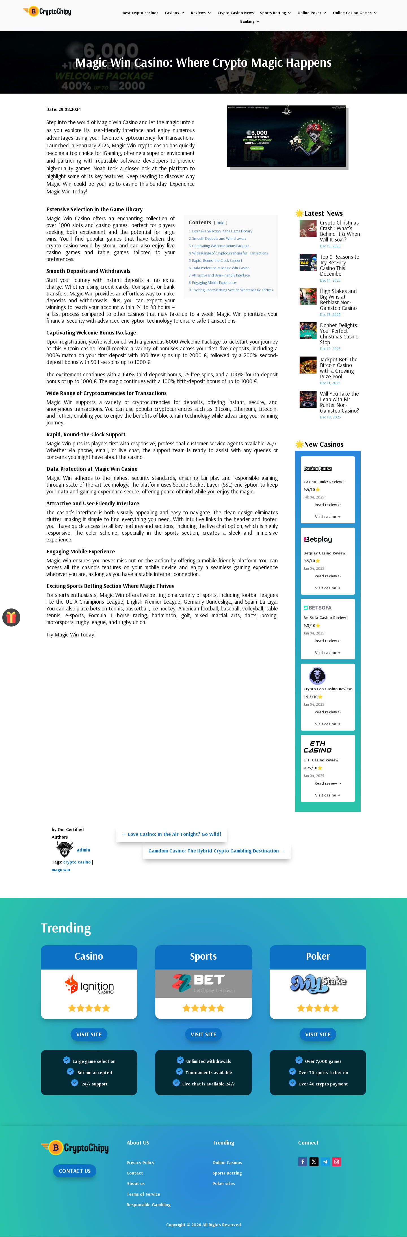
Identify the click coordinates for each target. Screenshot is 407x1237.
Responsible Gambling (148, 1204)
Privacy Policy (140, 1162)
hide (220, 222)
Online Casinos (227, 1162)
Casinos (172, 13)
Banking (247, 21)
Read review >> (328, 504)
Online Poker (309, 13)
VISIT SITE (89, 1034)
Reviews (198, 13)
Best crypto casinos (141, 13)
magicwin (61, 869)
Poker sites (224, 1183)
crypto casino (77, 862)
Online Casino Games (352, 13)
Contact (135, 1173)
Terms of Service (143, 1194)
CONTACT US (75, 1170)
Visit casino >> (327, 516)
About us (136, 1183)
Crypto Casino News (236, 13)
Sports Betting (273, 13)
